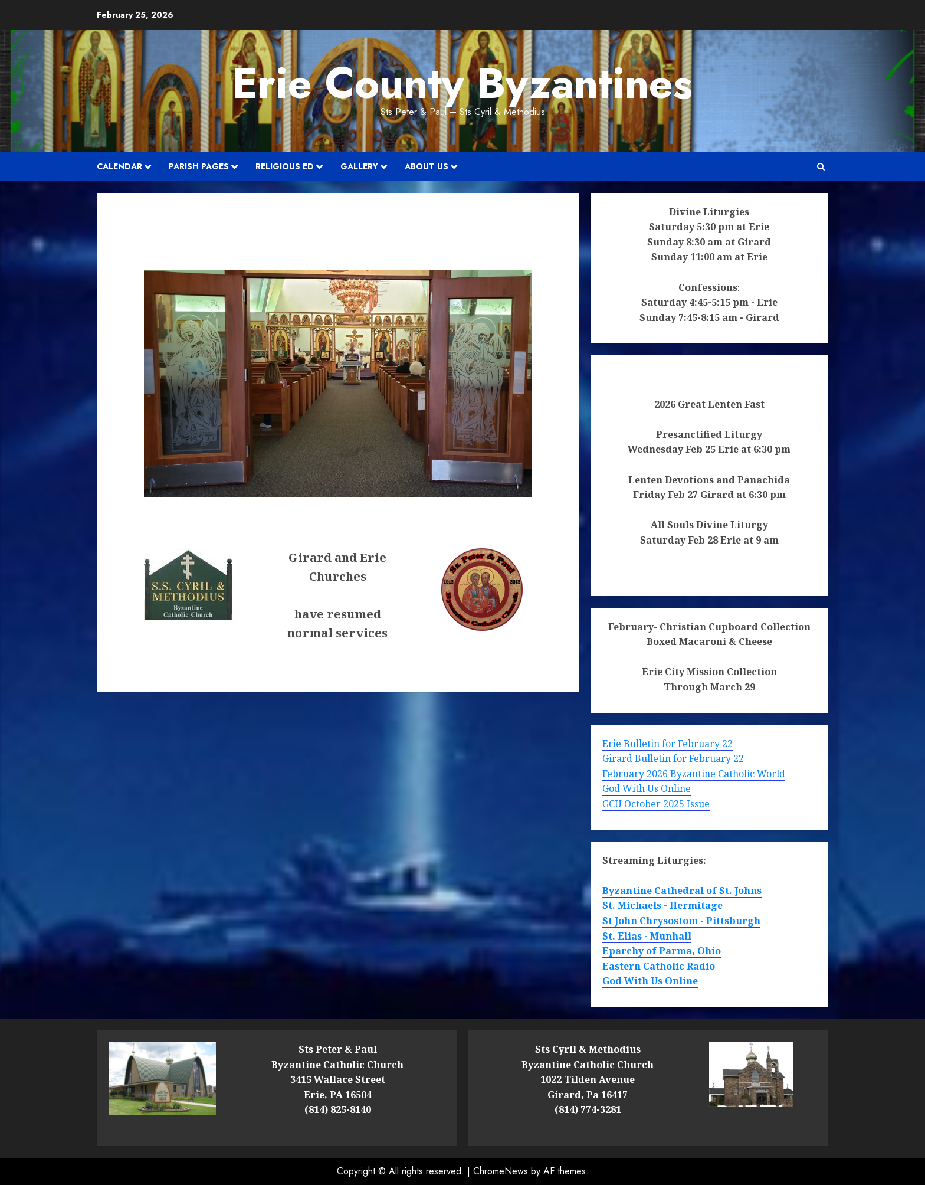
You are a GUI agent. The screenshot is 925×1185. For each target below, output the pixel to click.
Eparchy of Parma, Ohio (661, 950)
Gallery (359, 166)
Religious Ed (284, 166)
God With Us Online (646, 788)
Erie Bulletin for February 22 (667, 743)
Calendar (119, 166)
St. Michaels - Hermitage (662, 905)
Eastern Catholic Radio (658, 966)
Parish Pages (199, 166)
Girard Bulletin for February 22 (673, 758)
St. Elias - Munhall (646, 935)
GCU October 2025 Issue (656, 803)
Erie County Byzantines (462, 83)
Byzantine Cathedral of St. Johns (682, 890)
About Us (426, 166)
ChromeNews (500, 1171)
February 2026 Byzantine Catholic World (693, 773)
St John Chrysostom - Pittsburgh (681, 920)
